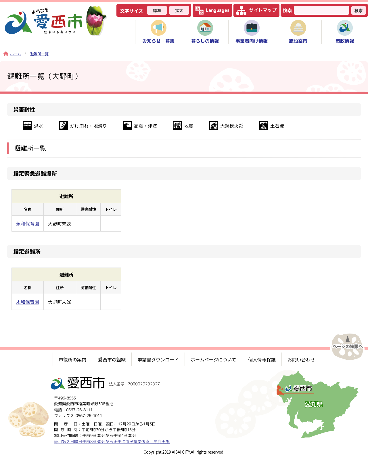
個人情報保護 (262, 359)
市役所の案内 (72, 359)
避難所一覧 (39, 53)
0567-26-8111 (79, 409)
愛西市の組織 (112, 359)
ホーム (12, 53)
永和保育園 (27, 223)
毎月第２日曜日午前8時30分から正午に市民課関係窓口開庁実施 (112, 441)
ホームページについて (213, 359)
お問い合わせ (301, 359)
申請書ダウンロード (158, 359)
